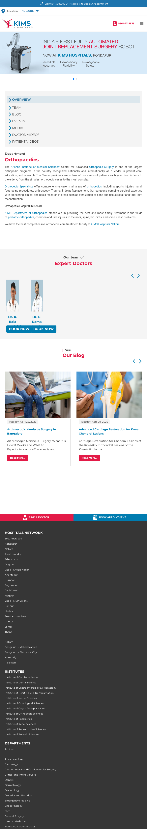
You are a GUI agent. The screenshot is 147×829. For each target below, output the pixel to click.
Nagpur (9, 595)
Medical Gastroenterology (20, 826)
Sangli (8, 626)
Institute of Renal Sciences (20, 724)
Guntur (9, 621)
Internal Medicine (15, 821)
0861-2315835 (126, 23)
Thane (8, 631)
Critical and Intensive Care (20, 774)
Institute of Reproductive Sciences (25, 729)
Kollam (9, 641)
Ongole (9, 564)
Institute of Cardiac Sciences (22, 677)
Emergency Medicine (17, 800)
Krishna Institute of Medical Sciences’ (35, 167)
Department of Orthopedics (30, 213)
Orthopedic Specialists (19, 186)
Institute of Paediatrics (18, 718)
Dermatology (13, 785)
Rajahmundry (13, 554)
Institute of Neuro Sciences (21, 698)
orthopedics (94, 186)
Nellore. (115, 224)
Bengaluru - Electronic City (21, 652)
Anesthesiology (14, 759)
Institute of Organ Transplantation (25, 708)
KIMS (9, 213)
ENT (7, 810)
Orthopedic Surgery (101, 167)
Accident (10, 749)
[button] (29, 11)
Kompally (10, 657)
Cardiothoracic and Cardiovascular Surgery (30, 769)
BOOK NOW (19, 329)
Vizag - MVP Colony (16, 600)
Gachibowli (11, 590)
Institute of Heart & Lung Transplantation (29, 692)
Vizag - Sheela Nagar (17, 569)
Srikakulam (11, 559)
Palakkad (10, 662)
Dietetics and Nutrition (18, 795)
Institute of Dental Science (20, 682)
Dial (52, 3)
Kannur (9, 605)
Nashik (9, 611)
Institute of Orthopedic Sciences (24, 713)
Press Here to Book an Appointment (88, 3)
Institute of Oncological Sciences (24, 703)
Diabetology (12, 790)
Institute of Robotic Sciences (22, 734)
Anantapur (11, 574)
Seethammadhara (15, 616)
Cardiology (11, 764)
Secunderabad (13, 538)
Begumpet (11, 585)
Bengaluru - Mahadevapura (21, 647)
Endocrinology (13, 805)
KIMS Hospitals (101, 224)
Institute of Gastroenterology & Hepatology (30, 687)
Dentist (9, 779)
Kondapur (11, 543)
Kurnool (10, 580)
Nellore (9, 548)
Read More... (17, 457)
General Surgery (14, 816)
